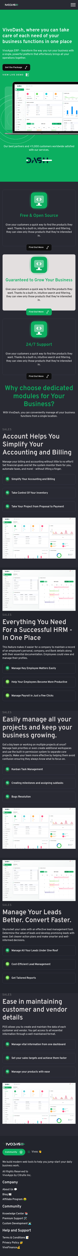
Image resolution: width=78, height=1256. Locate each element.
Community (14, 1152)
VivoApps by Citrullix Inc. (16, 1175)
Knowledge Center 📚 (15, 1213)
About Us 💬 (9, 1189)
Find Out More (39, 247)
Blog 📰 (7, 1194)
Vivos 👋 (35, 1151)
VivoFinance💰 (11, 1247)
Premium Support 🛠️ (14, 1218)
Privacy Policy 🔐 (12, 1242)
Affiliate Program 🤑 (14, 1199)
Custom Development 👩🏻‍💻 (16, 1223)
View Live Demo (15, 74)
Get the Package (16, 67)
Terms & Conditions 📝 (15, 1237)
